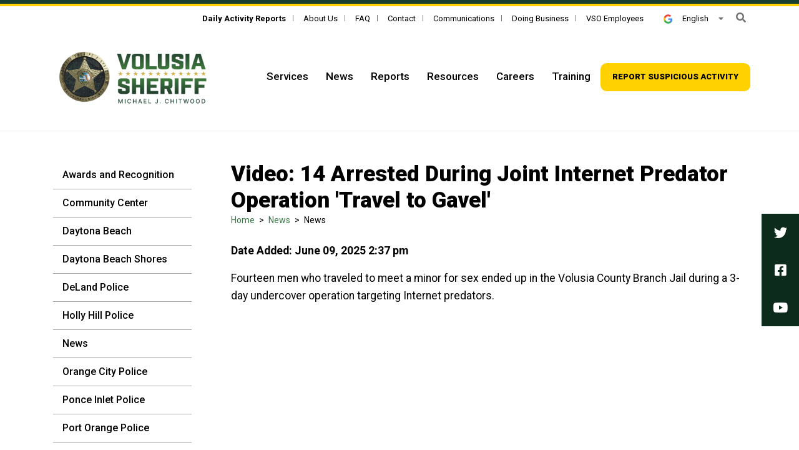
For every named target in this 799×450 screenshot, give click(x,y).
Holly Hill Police (98, 315)
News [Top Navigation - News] (339, 76)
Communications (463, 18)
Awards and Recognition (118, 175)
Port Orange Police (105, 428)
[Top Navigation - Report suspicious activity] (675, 77)
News (75, 343)
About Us (320, 18)
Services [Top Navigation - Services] (287, 76)
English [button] (686, 18)
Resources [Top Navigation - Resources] (453, 76)
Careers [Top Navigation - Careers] (515, 76)
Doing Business (540, 18)
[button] (741, 18)
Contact (402, 18)
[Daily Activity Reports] (244, 18)
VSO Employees (615, 18)
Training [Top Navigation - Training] (571, 76)
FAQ (362, 18)
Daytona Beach (97, 231)
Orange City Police (104, 372)
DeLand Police (95, 287)
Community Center (105, 203)
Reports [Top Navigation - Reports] (390, 76)
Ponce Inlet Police (103, 400)
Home (243, 220)
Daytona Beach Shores (114, 259)
